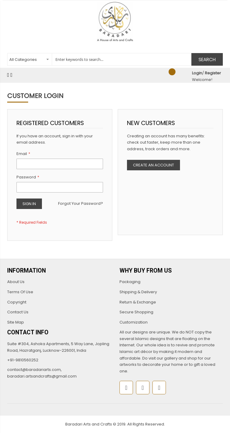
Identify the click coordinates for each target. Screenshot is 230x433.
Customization (133, 322)
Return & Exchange (137, 302)
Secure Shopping (136, 312)
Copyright (16, 302)
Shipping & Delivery (138, 292)
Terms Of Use (20, 292)
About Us (16, 282)
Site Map (15, 322)
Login (197, 73)
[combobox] (115, 59)
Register (213, 73)
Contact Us (17, 312)
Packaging (129, 282)
